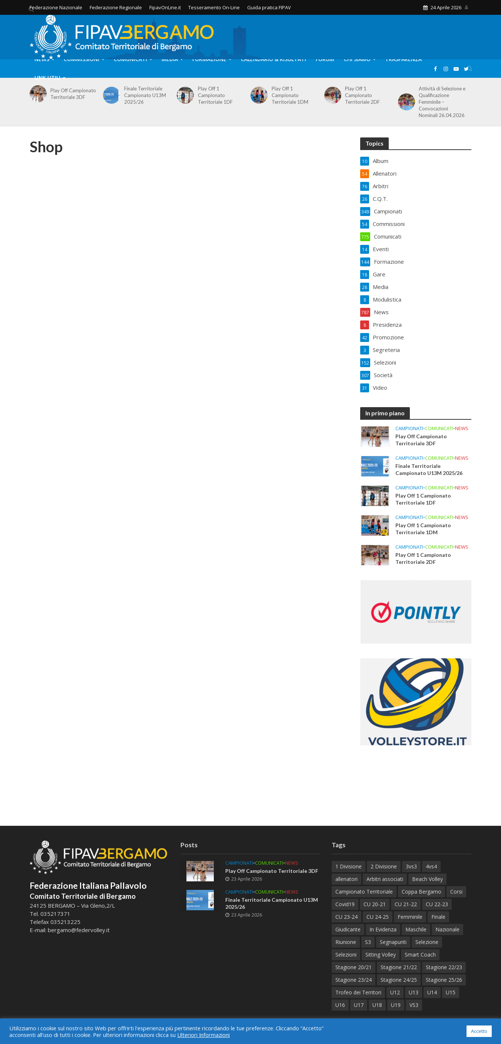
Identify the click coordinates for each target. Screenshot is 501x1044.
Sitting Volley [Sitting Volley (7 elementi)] (380, 954)
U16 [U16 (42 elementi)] (340, 1004)
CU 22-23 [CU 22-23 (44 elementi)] (437, 904)
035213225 (64, 921)
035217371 (55, 913)
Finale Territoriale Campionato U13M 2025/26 (145, 95)
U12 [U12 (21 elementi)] (395, 992)
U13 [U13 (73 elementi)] (413, 992)
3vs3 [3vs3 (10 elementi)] (411, 866)
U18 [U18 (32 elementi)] (377, 1004)
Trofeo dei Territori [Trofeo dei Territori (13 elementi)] (358, 992)
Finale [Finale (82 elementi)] (438, 916)
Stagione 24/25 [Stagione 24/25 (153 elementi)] (399, 979)
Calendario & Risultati (273, 59)
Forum (325, 59)
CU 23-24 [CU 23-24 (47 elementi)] (346, 916)
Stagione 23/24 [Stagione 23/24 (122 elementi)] (353, 979)
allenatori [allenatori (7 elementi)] (346, 878)
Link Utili (47, 77)
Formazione (209, 59)
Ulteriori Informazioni (203, 1034)
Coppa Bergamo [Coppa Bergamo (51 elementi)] (421, 891)
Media (170, 59)
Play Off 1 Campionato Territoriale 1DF (215, 95)
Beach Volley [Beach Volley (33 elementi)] (427, 878)
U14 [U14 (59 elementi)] (432, 992)
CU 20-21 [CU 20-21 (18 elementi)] (375, 904)
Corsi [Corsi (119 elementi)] (456, 891)
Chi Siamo (357, 59)
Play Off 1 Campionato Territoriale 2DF (362, 95)
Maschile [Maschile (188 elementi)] (416, 929)
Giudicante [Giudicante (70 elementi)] (348, 929)
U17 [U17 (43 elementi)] (359, 1004)
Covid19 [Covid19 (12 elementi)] (345, 904)
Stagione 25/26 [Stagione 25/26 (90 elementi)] (444, 979)
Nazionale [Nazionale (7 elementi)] (447, 929)
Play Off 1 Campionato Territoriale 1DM (290, 95)
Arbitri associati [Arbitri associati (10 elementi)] (384, 878)
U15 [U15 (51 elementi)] (450, 992)
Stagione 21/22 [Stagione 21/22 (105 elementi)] (399, 967)
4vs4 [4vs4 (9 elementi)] (431, 866)
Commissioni (81, 59)
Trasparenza (403, 59)
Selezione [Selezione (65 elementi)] (426, 941)
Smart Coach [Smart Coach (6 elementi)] (420, 954)
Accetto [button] (479, 1031)
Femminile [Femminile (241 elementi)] (410, 916)
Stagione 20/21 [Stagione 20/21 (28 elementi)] (353, 967)
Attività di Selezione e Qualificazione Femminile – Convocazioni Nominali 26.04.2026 (442, 102)
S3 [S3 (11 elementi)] (368, 941)
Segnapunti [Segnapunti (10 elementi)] (393, 941)
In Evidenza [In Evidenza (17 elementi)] (383, 929)
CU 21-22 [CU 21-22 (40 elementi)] (406, 904)
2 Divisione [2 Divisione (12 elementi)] (384, 866)
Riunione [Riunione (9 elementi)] (345, 941)
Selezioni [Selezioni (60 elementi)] (345, 954)
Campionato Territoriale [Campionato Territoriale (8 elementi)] (364, 891)
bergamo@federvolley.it (79, 930)
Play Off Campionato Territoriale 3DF (73, 93)
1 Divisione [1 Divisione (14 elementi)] (348, 866)
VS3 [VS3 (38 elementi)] (413, 1004)
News (41, 59)
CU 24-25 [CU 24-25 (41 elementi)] (377, 916)
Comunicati (130, 59)
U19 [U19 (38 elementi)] (396, 1004)
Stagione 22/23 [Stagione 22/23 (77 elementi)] (444, 967)
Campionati (409, 428)
